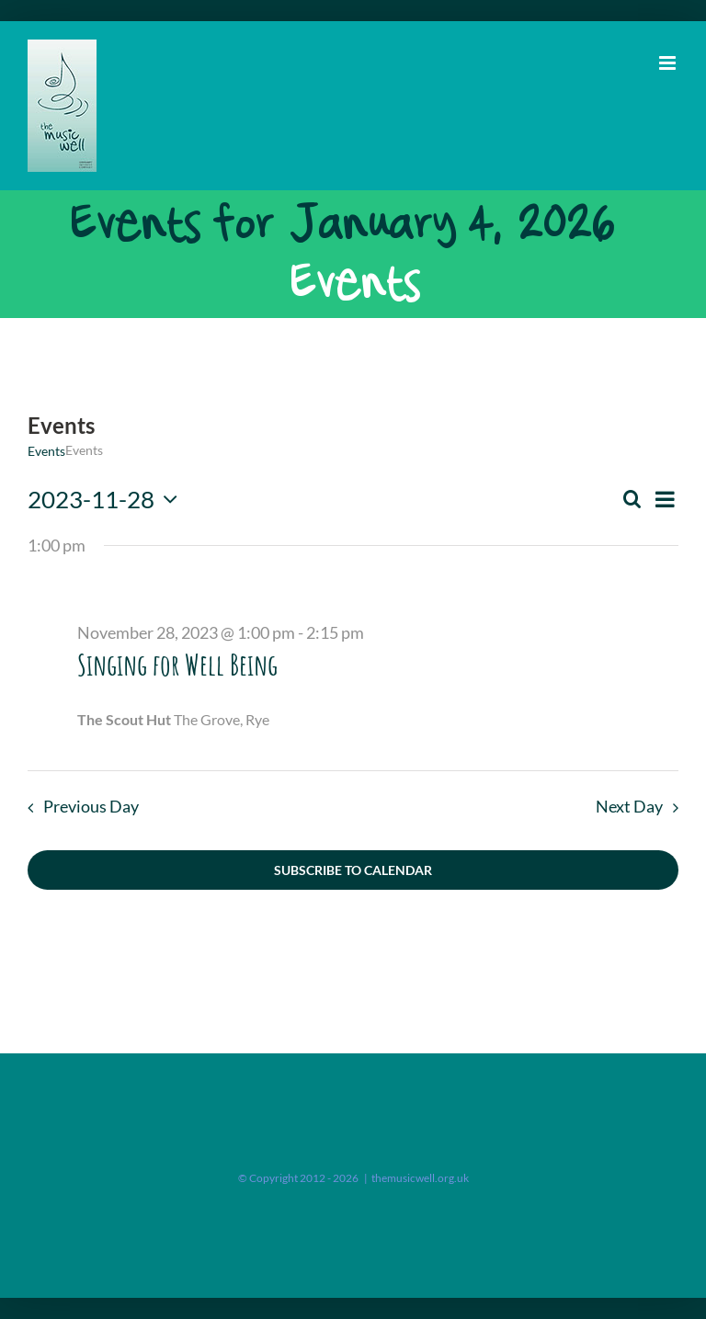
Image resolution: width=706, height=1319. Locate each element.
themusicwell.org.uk (420, 1178)
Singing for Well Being (177, 664)
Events (46, 451)
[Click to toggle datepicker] (107, 499)
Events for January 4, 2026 (340, 224)
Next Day (629, 806)
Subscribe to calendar (353, 870)
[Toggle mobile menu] (668, 63)
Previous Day (91, 806)
